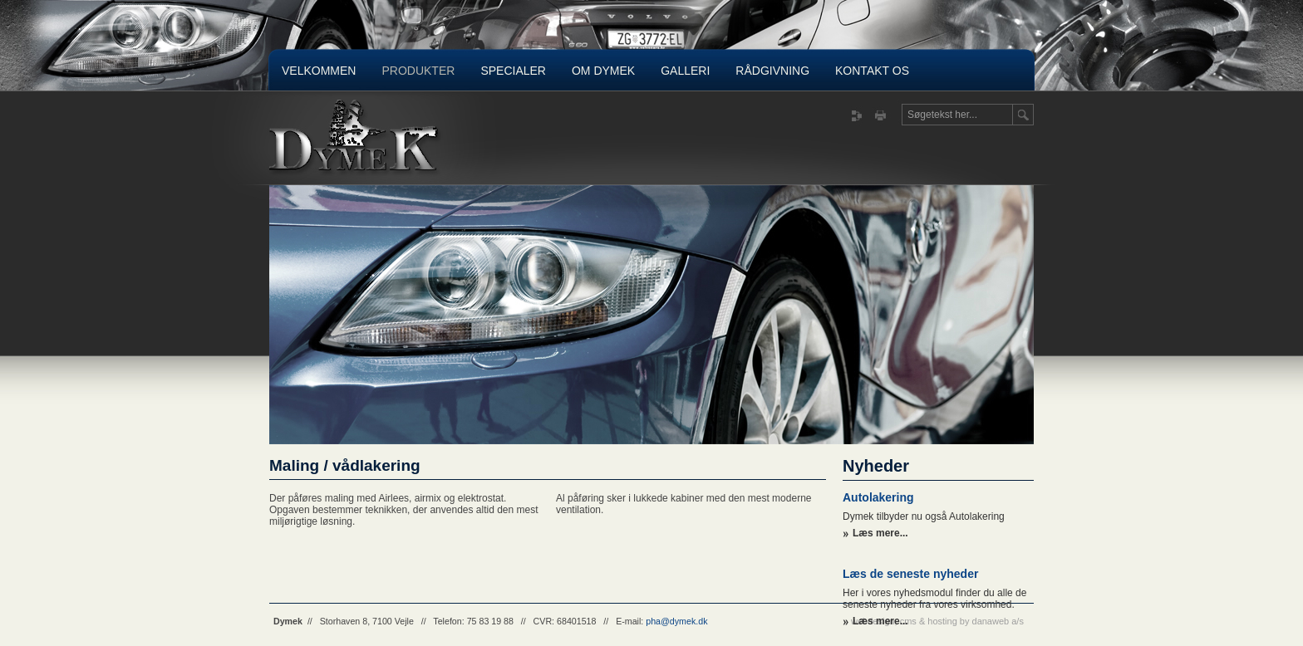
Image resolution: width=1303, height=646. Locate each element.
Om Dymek (603, 70)
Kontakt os (872, 70)
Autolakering (878, 497)
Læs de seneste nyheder (910, 573)
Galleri (685, 70)
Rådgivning (772, 70)
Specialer (513, 70)
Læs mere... (880, 533)
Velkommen (319, 70)
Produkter (418, 70)
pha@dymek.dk (676, 621)
